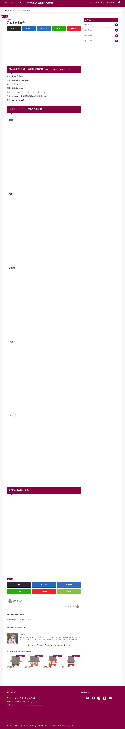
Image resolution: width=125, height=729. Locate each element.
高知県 (88, 30)
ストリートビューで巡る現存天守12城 (21, 698)
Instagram (59, 645)
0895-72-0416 (17, 100)
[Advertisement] (44, 47)
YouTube (68, 645)
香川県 (88, 41)
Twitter (41, 645)
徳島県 (88, 25)
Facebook (49, 645)
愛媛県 (88, 35)
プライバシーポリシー (97, 2)
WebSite (32, 645)
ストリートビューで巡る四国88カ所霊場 (29, 2)
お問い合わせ (110, 2)
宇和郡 (11, 579)
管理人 (22, 634)
